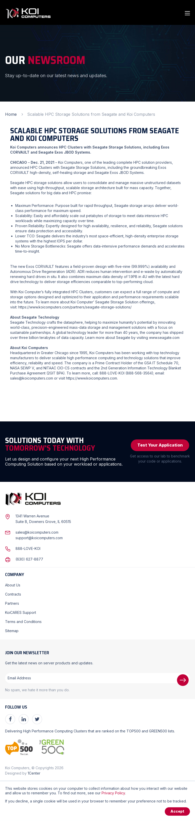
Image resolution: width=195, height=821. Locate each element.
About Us (12, 585)
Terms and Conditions (23, 621)
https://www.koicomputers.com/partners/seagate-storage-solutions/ (75, 307)
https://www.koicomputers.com (91, 378)
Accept (177, 811)
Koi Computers (70, 162)
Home (11, 114)
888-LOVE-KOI (27, 548)
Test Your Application (160, 445)
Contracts (13, 594)
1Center (34, 773)
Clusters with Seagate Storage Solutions (72, 167)
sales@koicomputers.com (31, 378)
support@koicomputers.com (39, 538)
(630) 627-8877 (29, 559)
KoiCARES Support (20, 612)
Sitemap (12, 631)
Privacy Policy (113, 793)
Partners (12, 603)
